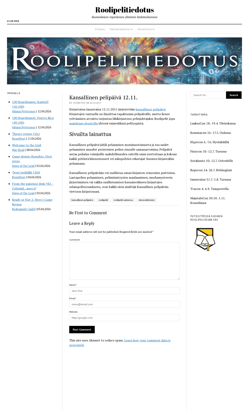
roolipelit (103, 199)
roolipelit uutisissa (123, 199)
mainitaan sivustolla (83, 123)
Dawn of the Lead (23, 166)
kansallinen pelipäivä (150, 109)
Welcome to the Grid (26, 145)
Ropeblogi (18, 138)
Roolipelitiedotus (124, 10)
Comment (74, 239)
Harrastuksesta (120, 29)
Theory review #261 (26, 134)
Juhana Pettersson (23, 111)
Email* (72, 298)
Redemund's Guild (23, 209)
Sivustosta (145, 29)
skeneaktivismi (146, 199)
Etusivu (100, 29)
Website (73, 311)
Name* (72, 284)
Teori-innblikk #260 (26, 172)
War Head (18, 150)
